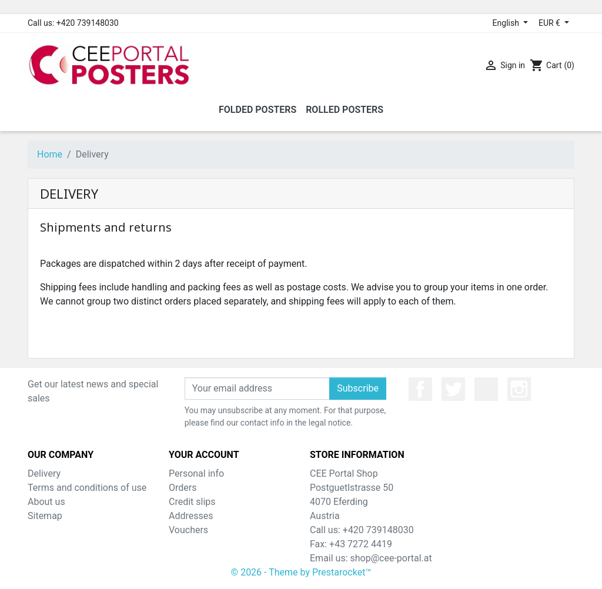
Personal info (196, 473)
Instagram (519, 389)
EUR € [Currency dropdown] (550, 23)
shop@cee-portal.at (391, 558)
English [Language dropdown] (507, 23)
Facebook (420, 389)
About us (46, 501)
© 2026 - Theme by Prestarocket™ (301, 572)
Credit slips (192, 501)
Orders (182, 487)
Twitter (453, 389)
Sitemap (45, 515)
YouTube (486, 389)
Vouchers (188, 530)
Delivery (44, 473)
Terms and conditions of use (87, 487)
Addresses (191, 515)
